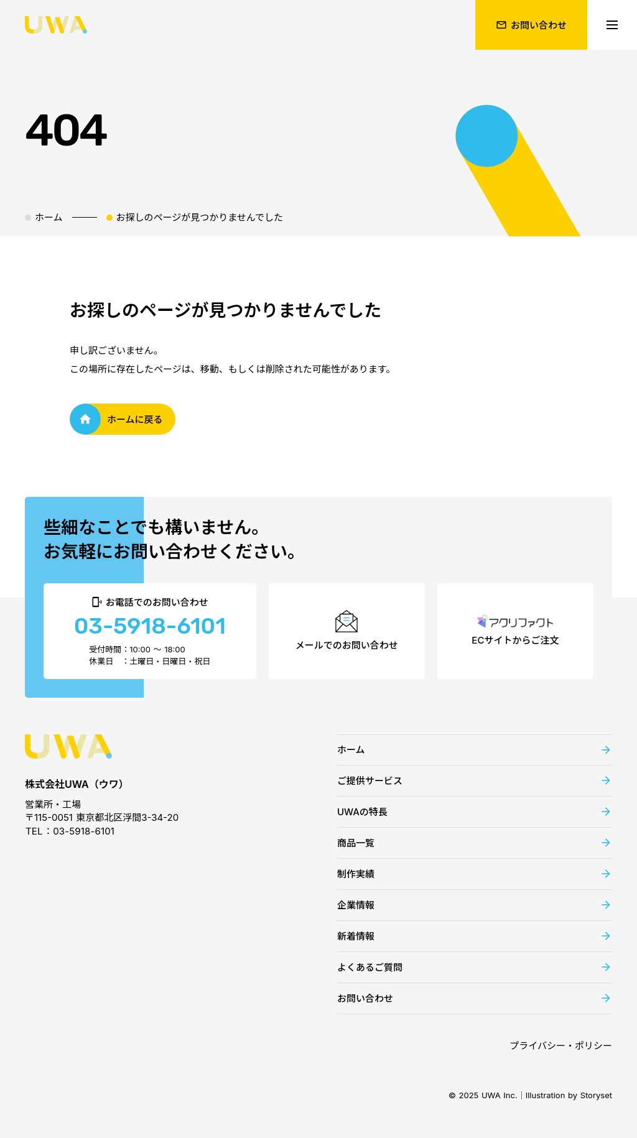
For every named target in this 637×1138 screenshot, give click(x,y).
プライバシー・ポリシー (560, 1046)
